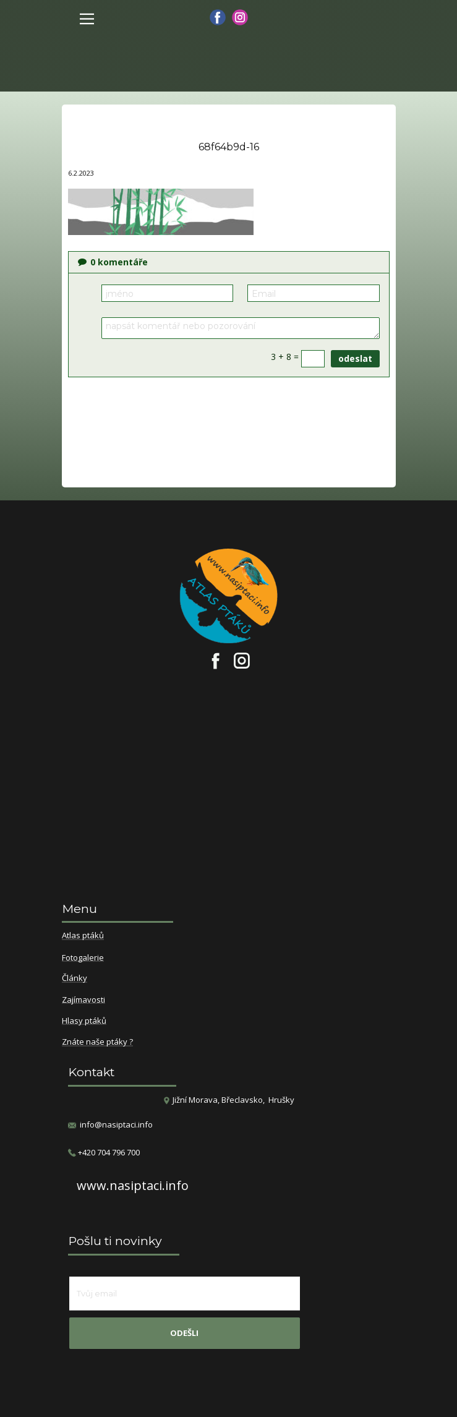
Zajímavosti (83, 1000)
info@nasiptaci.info (116, 1124)
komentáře (113, 262)
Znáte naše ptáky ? (97, 1042)
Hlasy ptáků (84, 1021)
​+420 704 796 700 (104, 1152)
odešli (184, 1332)
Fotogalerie (83, 958)
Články (74, 978)
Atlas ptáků (83, 936)
